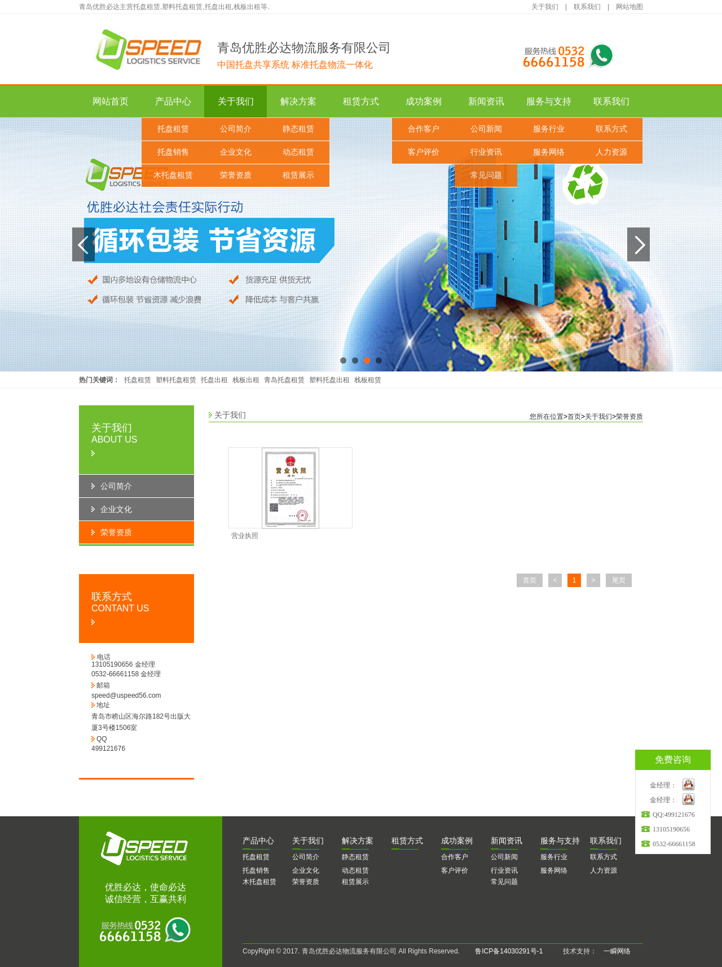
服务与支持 (548, 101)
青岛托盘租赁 (284, 380)
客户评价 (423, 152)
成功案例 (424, 101)
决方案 (357, 840)
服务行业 (549, 129)
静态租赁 (298, 129)
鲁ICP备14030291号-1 (509, 951)
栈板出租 (245, 380)
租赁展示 (298, 175)
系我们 (606, 840)
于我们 (308, 840)
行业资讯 (486, 152)
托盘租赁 (173, 129)
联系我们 (587, 7)
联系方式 (611, 129)
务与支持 (560, 840)
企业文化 (236, 152)
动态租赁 (298, 152)
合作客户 (423, 129)
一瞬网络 (614, 951)
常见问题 (486, 175)
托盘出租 (214, 380)
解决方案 (298, 101)
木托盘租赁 (173, 175)
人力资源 (611, 152)
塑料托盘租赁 (176, 380)
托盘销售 (173, 152)
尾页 (619, 580)
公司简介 (236, 129)
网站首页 (111, 101)
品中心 (258, 840)
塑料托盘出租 (329, 380)
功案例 (457, 840)
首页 (574, 417)
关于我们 (544, 7)
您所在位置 (546, 417)
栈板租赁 (367, 380)
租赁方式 (361, 101)
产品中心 (173, 101)
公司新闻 (486, 129)
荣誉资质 (236, 175)
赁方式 (407, 840)
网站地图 (629, 7)
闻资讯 (506, 840)
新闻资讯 (486, 101)
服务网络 (549, 152)
